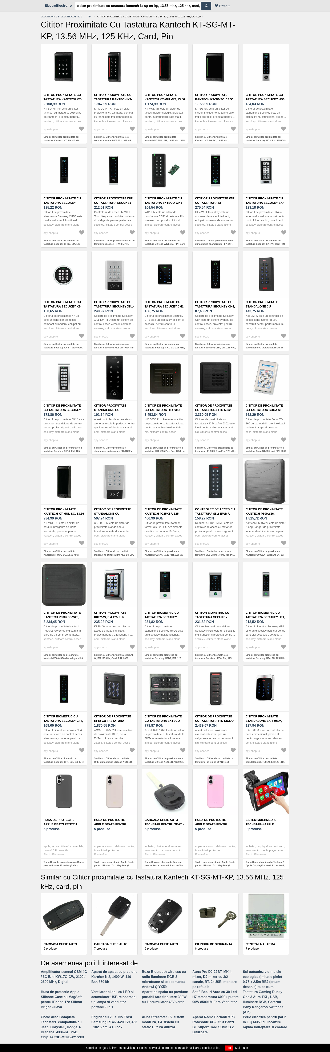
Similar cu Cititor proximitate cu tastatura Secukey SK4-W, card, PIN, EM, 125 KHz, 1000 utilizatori (265, 244)
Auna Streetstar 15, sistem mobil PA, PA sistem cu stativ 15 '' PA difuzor (163, 1022)
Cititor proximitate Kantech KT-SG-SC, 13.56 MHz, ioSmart (214, 99)
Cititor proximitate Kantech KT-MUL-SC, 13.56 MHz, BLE (64, 514)
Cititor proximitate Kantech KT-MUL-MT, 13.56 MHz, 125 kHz (165, 99)
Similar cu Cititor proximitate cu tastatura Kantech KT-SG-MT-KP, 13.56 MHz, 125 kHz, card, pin (61, 140)
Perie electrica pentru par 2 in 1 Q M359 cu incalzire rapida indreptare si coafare (265, 1022)
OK (229, 1048)
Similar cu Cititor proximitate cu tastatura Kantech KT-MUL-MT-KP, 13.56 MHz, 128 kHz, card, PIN (112, 140)
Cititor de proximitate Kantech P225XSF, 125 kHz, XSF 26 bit (163, 514)
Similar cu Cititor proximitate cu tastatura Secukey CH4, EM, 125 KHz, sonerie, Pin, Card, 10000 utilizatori (215, 347)
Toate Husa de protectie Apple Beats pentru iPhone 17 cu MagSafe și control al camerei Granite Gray (64, 865)
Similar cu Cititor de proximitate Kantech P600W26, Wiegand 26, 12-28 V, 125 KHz (265, 554)
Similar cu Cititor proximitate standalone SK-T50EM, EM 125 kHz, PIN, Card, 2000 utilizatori (265, 762)
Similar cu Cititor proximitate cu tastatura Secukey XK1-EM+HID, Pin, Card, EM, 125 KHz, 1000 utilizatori (114, 347)
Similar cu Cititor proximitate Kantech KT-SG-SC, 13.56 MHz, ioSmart (212, 140)
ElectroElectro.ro (58, 5)
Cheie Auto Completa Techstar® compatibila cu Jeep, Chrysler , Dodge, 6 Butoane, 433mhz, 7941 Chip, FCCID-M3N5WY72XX (62, 1027)
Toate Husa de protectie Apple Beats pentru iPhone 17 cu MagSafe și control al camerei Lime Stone (114, 865)
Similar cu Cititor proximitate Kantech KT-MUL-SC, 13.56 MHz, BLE (61, 554)
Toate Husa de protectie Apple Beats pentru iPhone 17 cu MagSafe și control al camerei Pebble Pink (215, 865)
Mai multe (241, 1047)
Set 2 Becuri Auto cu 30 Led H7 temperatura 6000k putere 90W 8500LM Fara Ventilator (215, 997)
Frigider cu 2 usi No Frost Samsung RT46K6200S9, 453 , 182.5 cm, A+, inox (114, 1022)
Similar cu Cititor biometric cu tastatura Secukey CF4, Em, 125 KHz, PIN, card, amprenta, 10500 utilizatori (64, 762)
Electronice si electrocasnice (61, 16)
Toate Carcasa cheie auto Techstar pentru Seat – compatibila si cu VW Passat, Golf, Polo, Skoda (164, 865)
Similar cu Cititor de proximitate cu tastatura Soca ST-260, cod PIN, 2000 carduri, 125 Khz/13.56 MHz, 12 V (266, 451)
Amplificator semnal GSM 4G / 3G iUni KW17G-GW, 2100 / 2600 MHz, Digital (64, 977)
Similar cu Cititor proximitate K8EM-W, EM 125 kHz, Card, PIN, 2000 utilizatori (114, 658)
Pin (90, 16)
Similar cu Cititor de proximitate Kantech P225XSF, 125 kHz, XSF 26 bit (164, 554)
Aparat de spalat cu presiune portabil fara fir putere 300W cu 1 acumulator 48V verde (165, 997)
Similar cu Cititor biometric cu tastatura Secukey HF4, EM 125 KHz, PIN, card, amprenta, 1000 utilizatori (266, 658)
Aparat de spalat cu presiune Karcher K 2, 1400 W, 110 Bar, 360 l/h (114, 977)
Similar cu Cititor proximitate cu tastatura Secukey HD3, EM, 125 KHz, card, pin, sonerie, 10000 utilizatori (266, 140)
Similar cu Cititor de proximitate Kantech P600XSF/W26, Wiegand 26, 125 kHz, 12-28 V (63, 658)
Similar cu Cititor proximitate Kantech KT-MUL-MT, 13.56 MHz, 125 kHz (165, 140)
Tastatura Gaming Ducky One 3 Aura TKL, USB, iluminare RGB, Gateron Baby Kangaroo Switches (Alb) (263, 1002)
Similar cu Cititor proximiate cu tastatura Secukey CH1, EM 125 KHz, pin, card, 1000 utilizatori (165, 347)
